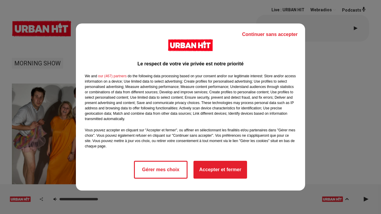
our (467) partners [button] (112, 76)
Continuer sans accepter (270, 34)
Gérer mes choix (160, 169)
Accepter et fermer (220, 169)
